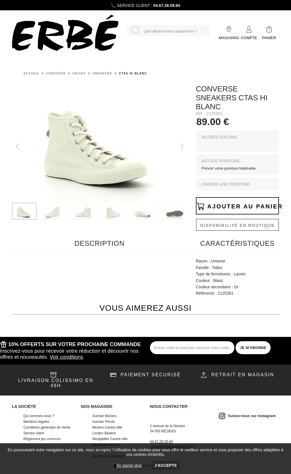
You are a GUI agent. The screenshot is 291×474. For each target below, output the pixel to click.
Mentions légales (36, 422)
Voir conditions (66, 357)
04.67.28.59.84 (166, 5)
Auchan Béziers (104, 416)
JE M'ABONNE (253, 348)
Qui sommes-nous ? (39, 416)
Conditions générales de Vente (47, 427)
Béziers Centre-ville (107, 427)
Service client (34, 433)
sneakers (102, 73)
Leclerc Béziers (104, 433)
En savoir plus (129, 465)
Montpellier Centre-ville (110, 439)
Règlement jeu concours (42, 439)
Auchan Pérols (103, 422)
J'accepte (165, 465)
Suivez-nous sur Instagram (252, 416)
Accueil (32, 73)
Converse (56, 73)
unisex (79, 73)
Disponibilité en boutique (237, 225)
